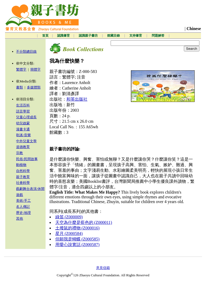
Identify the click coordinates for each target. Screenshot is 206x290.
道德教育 (23, 147)
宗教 (19, 153)
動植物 (21, 165)
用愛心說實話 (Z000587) (77, 244)
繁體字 (21, 69)
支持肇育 (136, 35)
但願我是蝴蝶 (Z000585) (77, 239)
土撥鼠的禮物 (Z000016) (77, 228)
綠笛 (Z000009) (69, 217)
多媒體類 (34, 87)
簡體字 (35, 69)
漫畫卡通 (23, 129)
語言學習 (23, 111)
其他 (19, 218)
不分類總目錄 (26, 51)
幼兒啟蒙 (23, 123)
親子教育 (23, 177)
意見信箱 (103, 268)
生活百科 (23, 105)
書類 (19, 87)
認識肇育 (63, 35)
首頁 (45, 35)
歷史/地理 (23, 213)
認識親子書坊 (89, 35)
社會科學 (23, 183)
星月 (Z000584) (69, 233)
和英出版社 (76, 99)
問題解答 (158, 35)
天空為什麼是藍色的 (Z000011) (83, 222)
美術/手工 (23, 201)
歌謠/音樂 (23, 135)
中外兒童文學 (26, 141)
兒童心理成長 (26, 117)
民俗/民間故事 (27, 159)
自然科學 (23, 171)
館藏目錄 (114, 35)
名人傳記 (23, 207)
